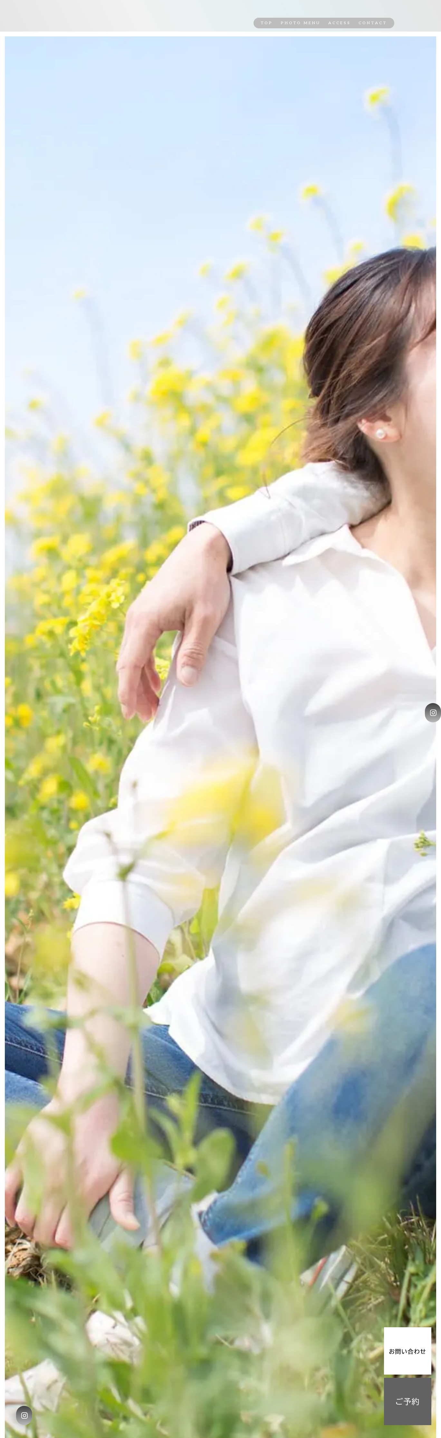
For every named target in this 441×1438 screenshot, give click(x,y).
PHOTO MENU (301, 23)
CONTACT (373, 23)
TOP (267, 23)
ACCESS (339, 23)
